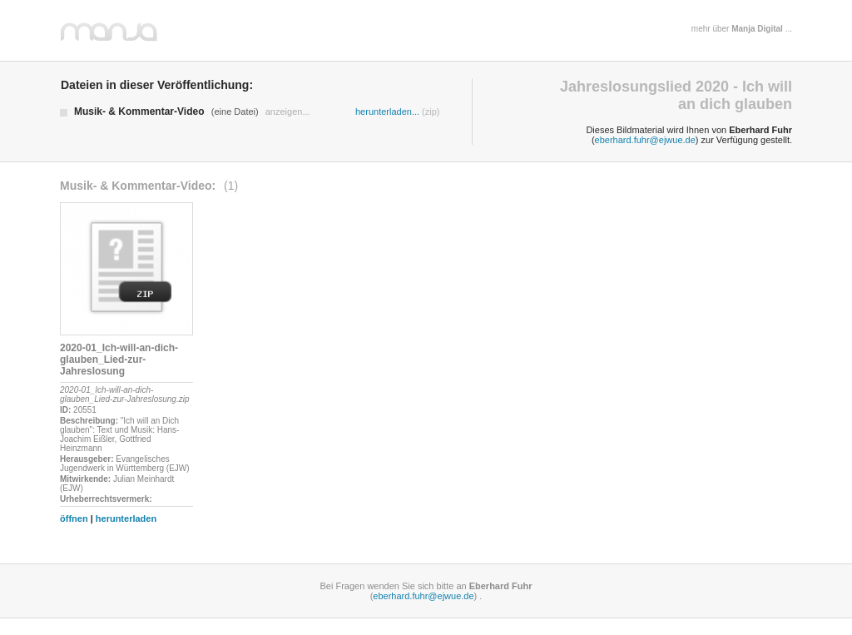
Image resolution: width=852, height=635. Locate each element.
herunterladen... (387, 112)
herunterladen (126, 518)
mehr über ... (741, 28)
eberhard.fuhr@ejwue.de (645, 140)
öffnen (74, 518)
